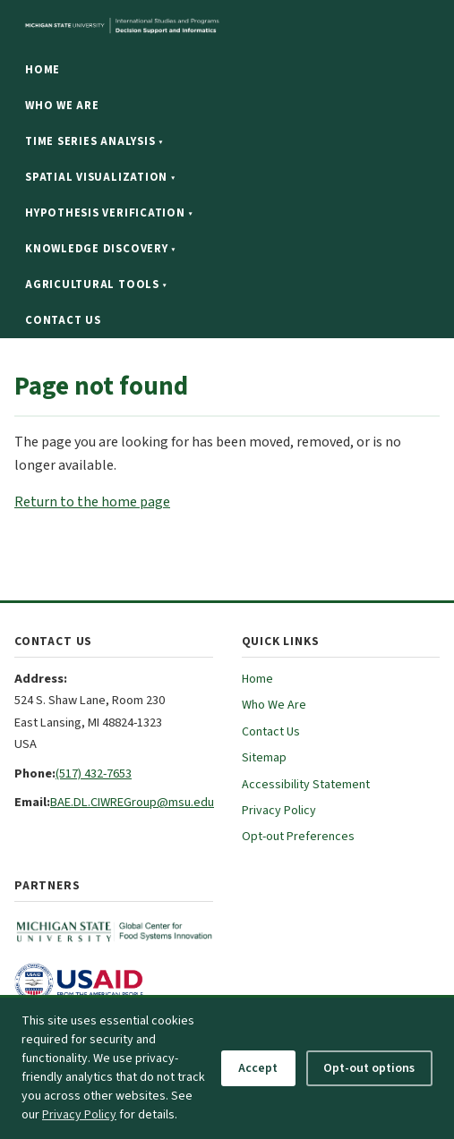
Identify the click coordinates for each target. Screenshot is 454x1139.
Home (42, 70)
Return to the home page (92, 502)
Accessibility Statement (306, 785)
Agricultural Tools (96, 284)
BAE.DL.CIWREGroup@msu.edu (132, 802)
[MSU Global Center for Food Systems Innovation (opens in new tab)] (113, 932)
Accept (258, 1068)
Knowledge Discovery (100, 249)
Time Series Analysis (94, 141)
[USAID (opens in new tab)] (113, 982)
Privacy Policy (279, 811)
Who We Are (62, 106)
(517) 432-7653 (94, 773)
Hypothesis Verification (109, 213)
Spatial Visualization (100, 177)
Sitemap (264, 758)
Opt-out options (369, 1068)
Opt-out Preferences (298, 837)
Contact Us (63, 320)
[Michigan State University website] (197, 26)
